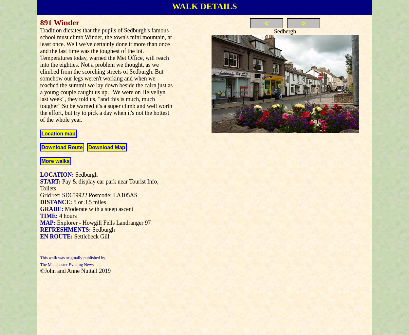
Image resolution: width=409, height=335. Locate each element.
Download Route (62, 147)
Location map (59, 133)
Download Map (106, 147)
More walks (56, 161)
